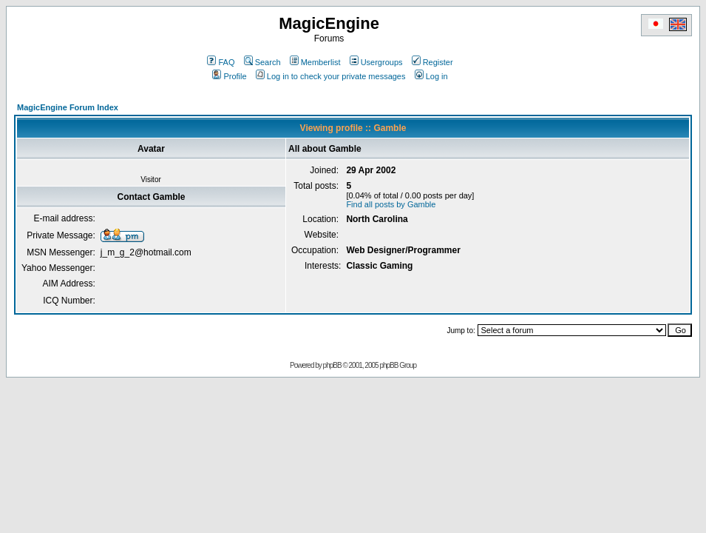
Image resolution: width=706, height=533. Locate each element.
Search (262, 62)
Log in (431, 76)
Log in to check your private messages (331, 76)
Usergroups (376, 62)
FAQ (220, 62)
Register (432, 62)
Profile (229, 76)
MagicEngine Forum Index (67, 107)
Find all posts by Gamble (390, 204)
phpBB (332, 365)
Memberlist (315, 62)
